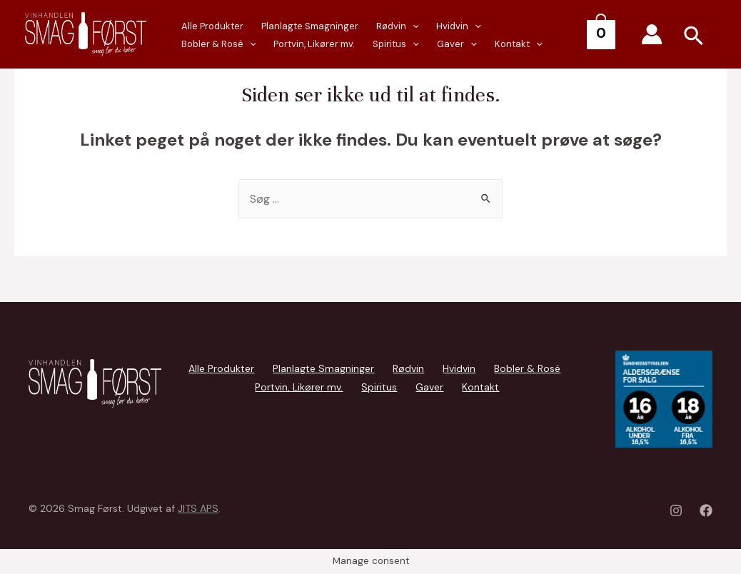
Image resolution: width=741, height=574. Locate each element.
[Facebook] (706, 510)
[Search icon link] (694, 38)
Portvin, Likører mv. (220, 44)
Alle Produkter (210, 26)
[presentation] (314, 44)
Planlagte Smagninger (304, 26)
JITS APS (198, 508)
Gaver (355, 45)
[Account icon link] (651, 34)
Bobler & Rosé (520, 27)
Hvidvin (446, 27)
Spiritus (298, 45)
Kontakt (414, 45)
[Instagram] (676, 510)
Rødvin (388, 27)
